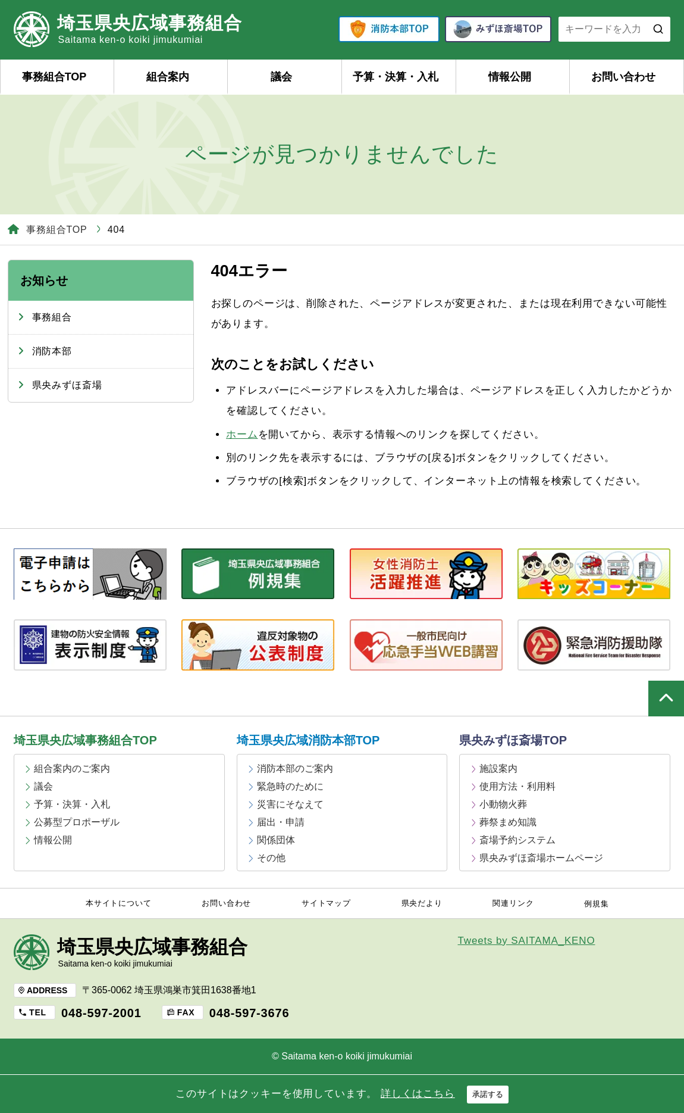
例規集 (596, 904)
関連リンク (513, 903)
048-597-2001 (101, 1013)
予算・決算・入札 (395, 77)
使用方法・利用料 (517, 786)
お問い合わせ (623, 77)
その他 (271, 858)
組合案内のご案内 (72, 768)
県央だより (422, 903)
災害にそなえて (290, 804)
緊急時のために (290, 786)
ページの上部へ (666, 698)
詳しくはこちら (418, 1093)
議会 (281, 77)
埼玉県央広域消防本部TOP (308, 740)
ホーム (242, 434)
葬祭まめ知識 (507, 822)
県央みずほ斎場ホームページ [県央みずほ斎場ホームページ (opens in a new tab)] (541, 858)
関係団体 (276, 840)
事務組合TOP (54, 77)
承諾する (487, 1094)
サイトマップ (326, 903)
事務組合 (52, 317)
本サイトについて (119, 903)
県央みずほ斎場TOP (513, 740)
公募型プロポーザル (77, 822)
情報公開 (509, 77)
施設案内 (498, 768)
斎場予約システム (517, 840)
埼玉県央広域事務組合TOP (85, 740)
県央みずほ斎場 (67, 385)
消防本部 (52, 351)
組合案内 (167, 77)
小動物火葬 (503, 804)
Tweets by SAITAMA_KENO (526, 940)
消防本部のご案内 (295, 768)
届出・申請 (281, 822)
